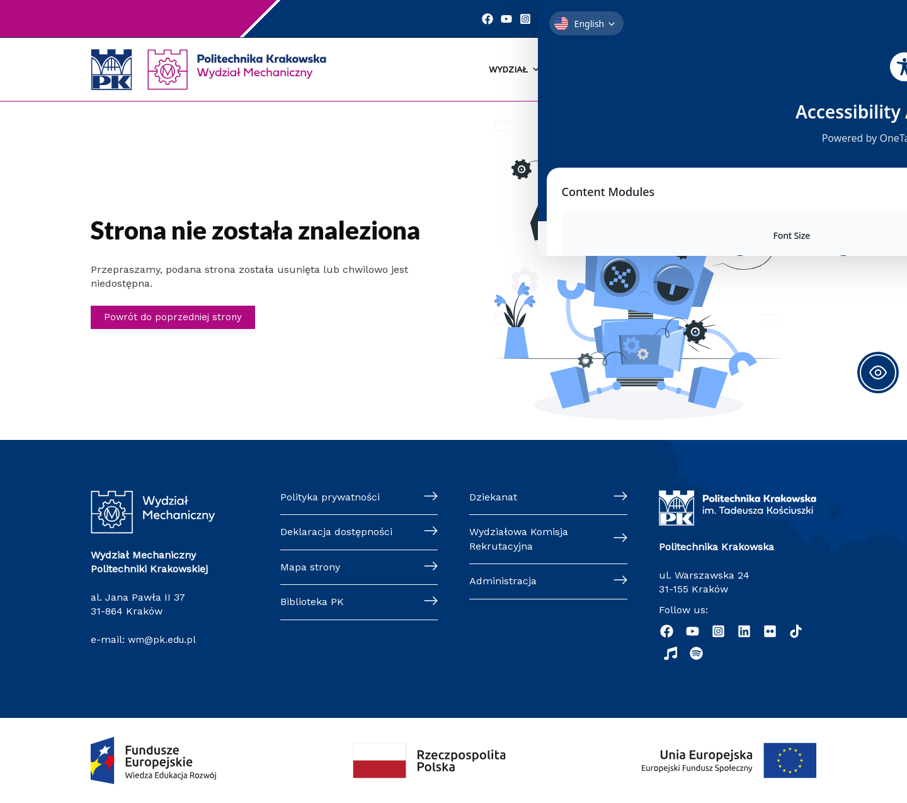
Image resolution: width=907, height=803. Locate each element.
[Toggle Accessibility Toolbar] (878, 372)
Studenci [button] (577, 70)
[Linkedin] (549, 19)
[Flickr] (770, 631)
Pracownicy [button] (772, 70)
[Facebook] (492, 19)
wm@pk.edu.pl (164, 639)
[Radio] (670, 653)
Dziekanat (493, 497)
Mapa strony (310, 567)
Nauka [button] (708, 70)
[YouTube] (511, 19)
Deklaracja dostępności (336, 532)
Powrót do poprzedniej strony (175, 317)
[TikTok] (796, 631)
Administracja (503, 581)
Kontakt (620, 19)
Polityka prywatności (330, 497)
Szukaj (717, 19)
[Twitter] (568, 19)
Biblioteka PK (312, 602)
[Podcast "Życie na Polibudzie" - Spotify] (696, 653)
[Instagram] (530, 19)
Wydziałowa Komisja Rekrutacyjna (518, 539)
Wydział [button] (514, 70)
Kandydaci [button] (646, 70)
